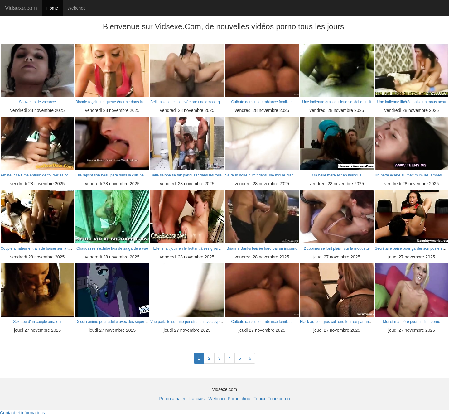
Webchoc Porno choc (229, 398)
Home (52, 8)
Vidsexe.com (21, 8)
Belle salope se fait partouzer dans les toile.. (187, 175)
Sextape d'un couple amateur (37, 322)
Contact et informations (22, 412)
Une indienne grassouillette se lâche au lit (336, 102)
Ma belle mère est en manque (337, 175)
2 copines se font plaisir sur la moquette (336, 248)
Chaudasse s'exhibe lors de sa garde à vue (112, 248)
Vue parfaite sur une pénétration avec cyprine (188, 322)
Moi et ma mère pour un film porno (411, 322)
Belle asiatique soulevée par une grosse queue (189, 102)
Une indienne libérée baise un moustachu (411, 102)
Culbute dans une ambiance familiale (262, 102)
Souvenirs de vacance (37, 102)
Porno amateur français (182, 398)
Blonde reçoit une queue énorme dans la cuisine (115, 102)
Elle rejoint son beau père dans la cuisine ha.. (113, 175)
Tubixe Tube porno (271, 398)
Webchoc (76, 8)
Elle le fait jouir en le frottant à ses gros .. (187, 248)
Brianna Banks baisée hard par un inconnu (262, 248)
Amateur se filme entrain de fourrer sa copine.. (39, 175)
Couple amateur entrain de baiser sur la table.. (39, 248)
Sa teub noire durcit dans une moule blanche (262, 175)
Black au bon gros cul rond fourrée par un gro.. (338, 322)
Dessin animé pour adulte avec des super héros (115, 322)
